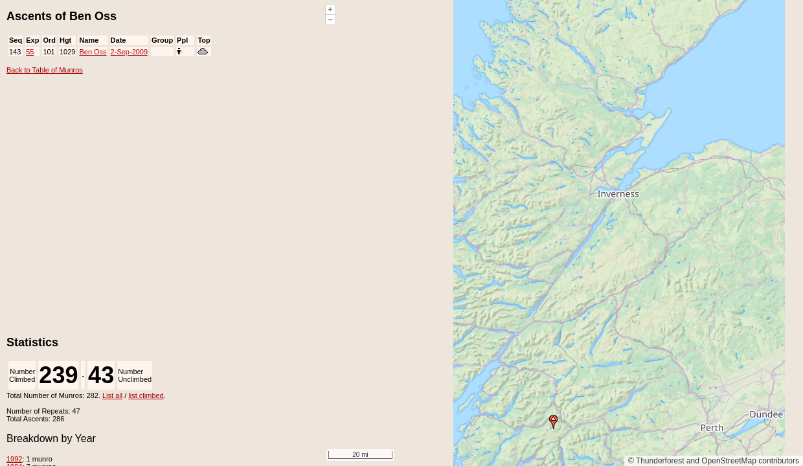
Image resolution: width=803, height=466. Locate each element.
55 (30, 52)
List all (112, 395)
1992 (14, 459)
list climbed (145, 395)
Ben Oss (92, 52)
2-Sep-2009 (129, 52)
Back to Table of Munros (44, 70)
